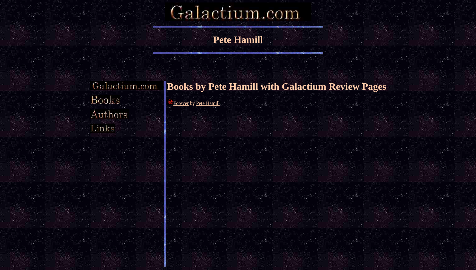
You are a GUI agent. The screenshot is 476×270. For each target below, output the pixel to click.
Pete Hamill (208, 103)
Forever (181, 103)
